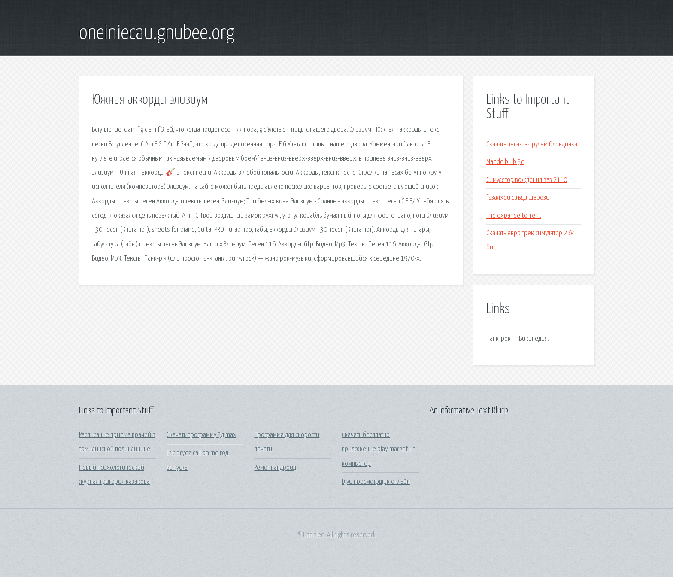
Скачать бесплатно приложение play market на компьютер (378, 449)
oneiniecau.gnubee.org (156, 33)
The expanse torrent (513, 215)
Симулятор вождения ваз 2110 (526, 180)
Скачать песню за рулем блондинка (531, 144)
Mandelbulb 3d (505, 162)
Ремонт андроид (275, 467)
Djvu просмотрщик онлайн (376, 482)
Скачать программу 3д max (201, 435)
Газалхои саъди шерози (517, 197)
